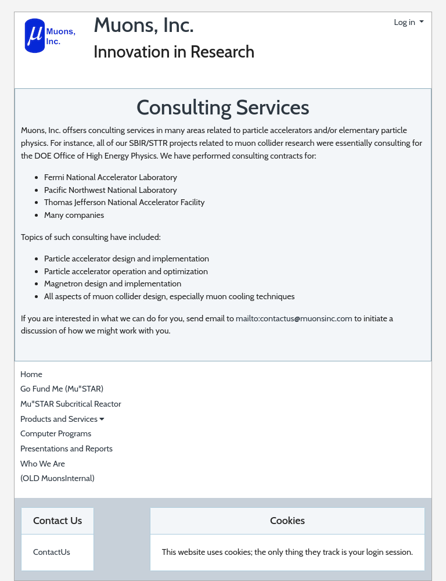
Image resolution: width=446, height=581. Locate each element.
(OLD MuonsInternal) (57, 478)
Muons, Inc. (143, 24)
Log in (406, 22)
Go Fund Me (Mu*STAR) (61, 388)
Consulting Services (223, 107)
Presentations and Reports (66, 448)
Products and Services (62, 419)
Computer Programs (55, 433)
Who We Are (42, 463)
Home (31, 374)
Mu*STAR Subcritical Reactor (70, 404)
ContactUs (51, 552)
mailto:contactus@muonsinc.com (294, 318)
